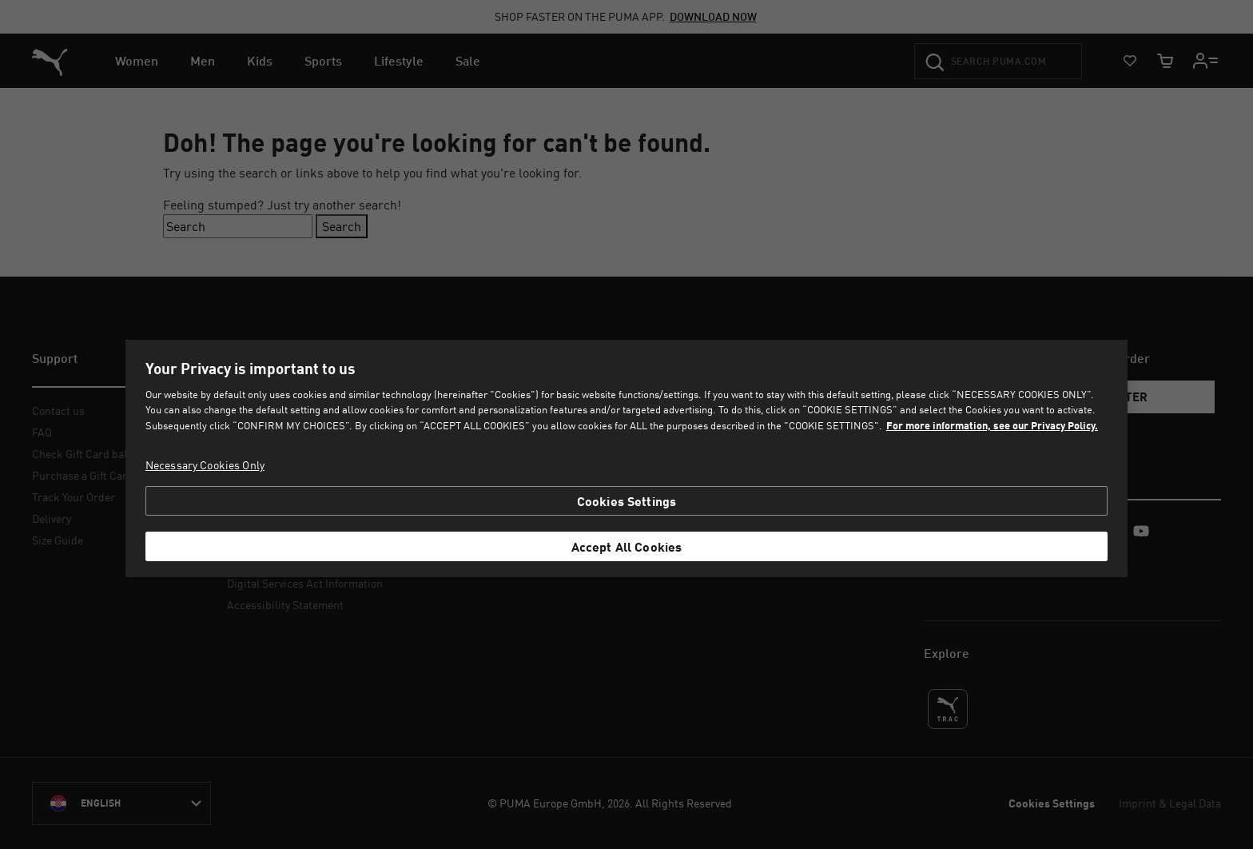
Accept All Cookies (626, 546)
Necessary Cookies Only (205, 465)
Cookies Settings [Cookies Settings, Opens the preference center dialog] (627, 500)
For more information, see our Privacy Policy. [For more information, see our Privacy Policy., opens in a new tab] (992, 425)
